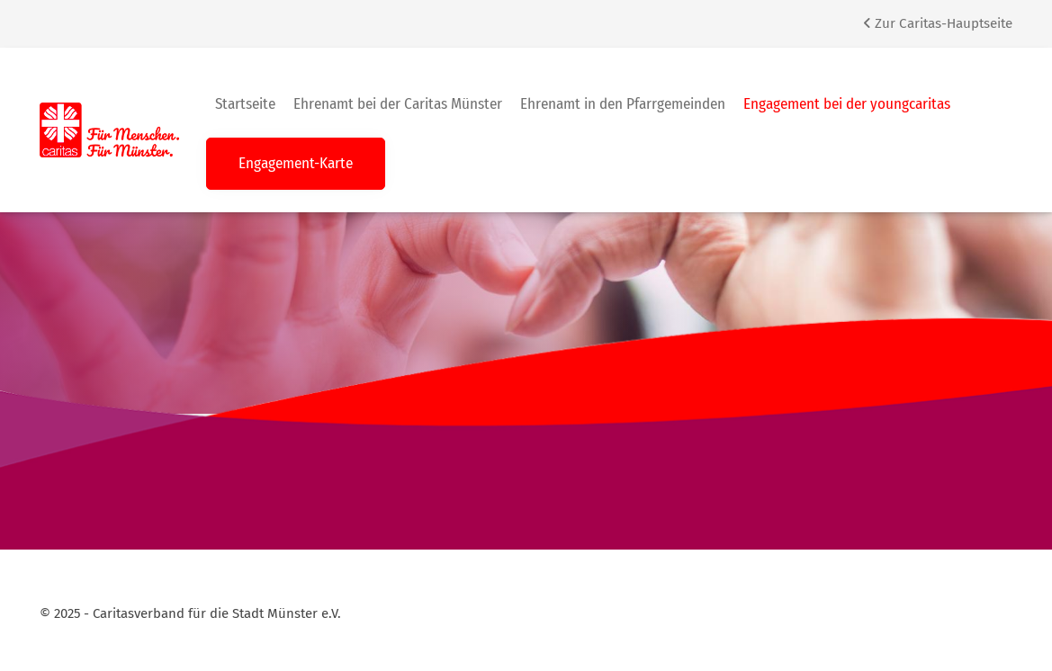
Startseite (245, 103)
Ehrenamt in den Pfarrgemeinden (622, 103)
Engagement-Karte (295, 163)
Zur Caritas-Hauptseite (937, 23)
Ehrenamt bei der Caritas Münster (397, 103)
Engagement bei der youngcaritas (846, 103)
